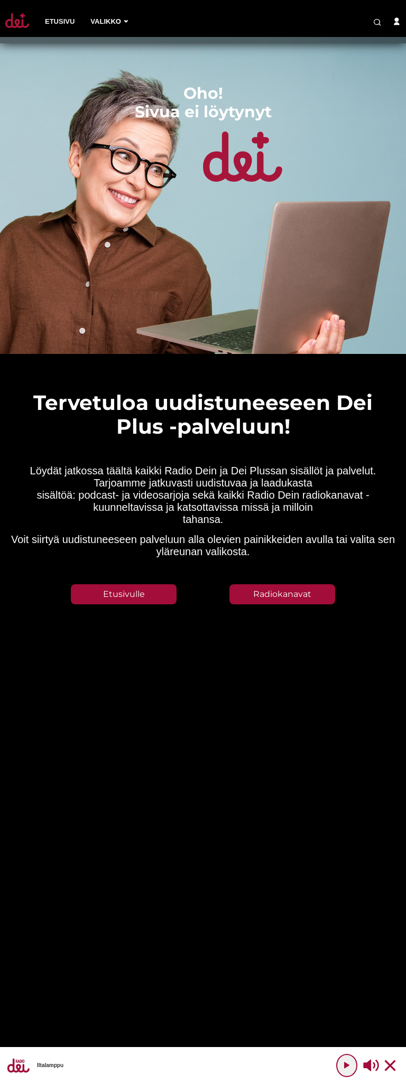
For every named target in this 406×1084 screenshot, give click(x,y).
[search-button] (377, 22)
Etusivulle (124, 594)
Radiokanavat (282, 594)
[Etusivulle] (17, 27)
